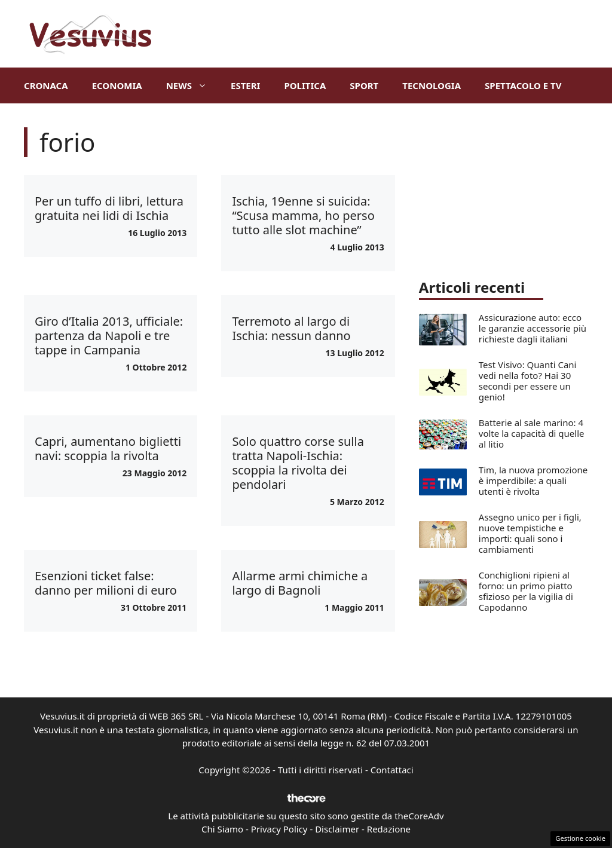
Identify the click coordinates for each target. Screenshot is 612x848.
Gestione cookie (580, 838)
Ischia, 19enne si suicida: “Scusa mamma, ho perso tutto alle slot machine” (303, 215)
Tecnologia (431, 85)
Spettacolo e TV (523, 85)
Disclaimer (337, 829)
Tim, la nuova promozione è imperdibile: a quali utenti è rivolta (533, 480)
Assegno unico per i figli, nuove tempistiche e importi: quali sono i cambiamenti (530, 533)
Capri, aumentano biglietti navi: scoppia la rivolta (108, 448)
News (192, 85)
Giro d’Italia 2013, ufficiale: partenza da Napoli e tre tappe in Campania (109, 335)
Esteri (245, 85)
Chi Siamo (222, 829)
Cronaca (46, 85)
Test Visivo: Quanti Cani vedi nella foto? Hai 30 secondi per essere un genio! (528, 381)
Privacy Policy (279, 829)
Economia (117, 85)
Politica (305, 85)
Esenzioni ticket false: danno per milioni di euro (106, 583)
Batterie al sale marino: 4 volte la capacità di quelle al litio (532, 433)
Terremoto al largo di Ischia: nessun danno (291, 328)
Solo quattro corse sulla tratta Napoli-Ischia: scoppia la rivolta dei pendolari (298, 462)
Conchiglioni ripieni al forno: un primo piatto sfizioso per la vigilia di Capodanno (526, 591)
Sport (364, 85)
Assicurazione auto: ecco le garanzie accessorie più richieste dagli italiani (532, 328)
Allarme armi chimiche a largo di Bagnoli (300, 583)
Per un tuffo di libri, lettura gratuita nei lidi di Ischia (109, 208)
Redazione (389, 829)
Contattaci (392, 770)
